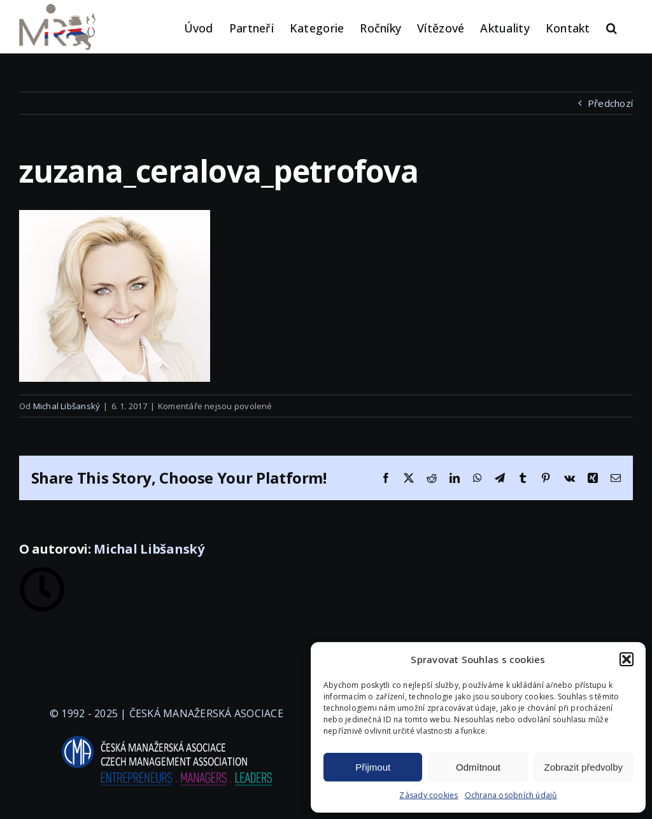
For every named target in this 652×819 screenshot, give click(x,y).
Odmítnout (478, 767)
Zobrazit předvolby (583, 767)
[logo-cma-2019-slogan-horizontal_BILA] (166, 736)
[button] (626, 659)
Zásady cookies (428, 795)
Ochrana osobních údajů (511, 795)
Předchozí (610, 103)
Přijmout (372, 767)
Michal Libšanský (67, 406)
